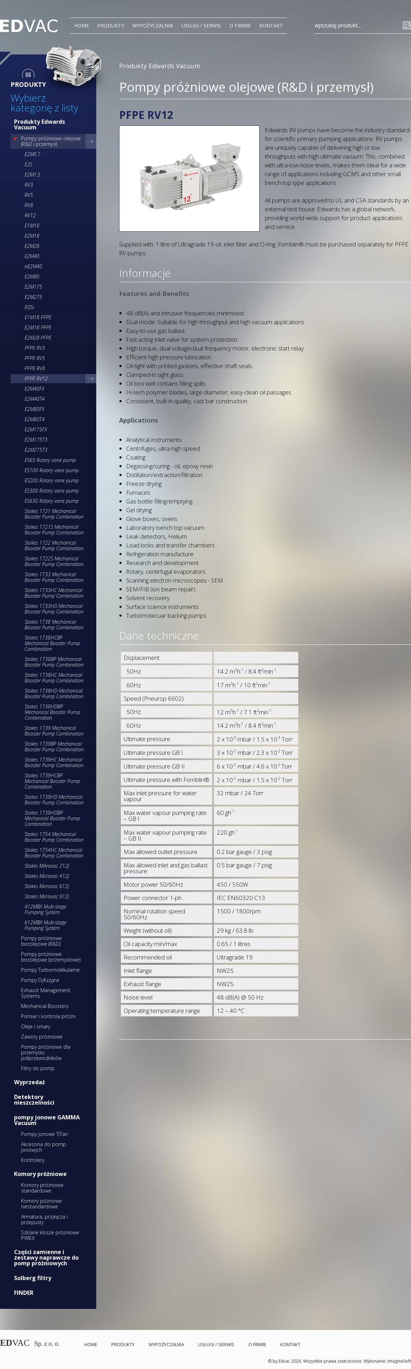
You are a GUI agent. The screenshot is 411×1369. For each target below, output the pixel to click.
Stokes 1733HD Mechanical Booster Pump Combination (54, 609)
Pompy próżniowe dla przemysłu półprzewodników (45, 1052)
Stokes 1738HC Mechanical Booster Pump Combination (54, 677)
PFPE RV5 (35, 358)
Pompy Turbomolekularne (50, 969)
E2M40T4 (35, 399)
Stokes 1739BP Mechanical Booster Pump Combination (54, 746)
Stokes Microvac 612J (47, 886)
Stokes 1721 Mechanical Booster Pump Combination (54, 514)
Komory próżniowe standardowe (42, 1188)
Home (81, 25)
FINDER (23, 1293)
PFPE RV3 (35, 348)
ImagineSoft (399, 1361)
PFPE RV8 (35, 368)
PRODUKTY (110, 25)
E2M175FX (36, 429)
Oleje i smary (35, 1026)
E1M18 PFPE (38, 317)
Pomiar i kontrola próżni (48, 1016)
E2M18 (32, 235)
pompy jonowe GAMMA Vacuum (47, 1120)
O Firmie (240, 25)
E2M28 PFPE (38, 337)
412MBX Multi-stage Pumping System (45, 909)
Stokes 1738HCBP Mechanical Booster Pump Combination (52, 643)
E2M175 (33, 286)
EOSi (29, 307)
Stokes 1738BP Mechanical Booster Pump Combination (54, 662)
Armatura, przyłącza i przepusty (44, 1219)
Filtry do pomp (37, 1068)
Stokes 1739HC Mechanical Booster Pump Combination (54, 762)
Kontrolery (32, 1160)
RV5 (29, 195)
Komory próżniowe (40, 1174)
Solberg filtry (32, 1278)
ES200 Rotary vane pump (52, 480)
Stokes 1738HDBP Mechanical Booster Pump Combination (52, 712)
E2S (28, 164)
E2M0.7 (32, 154)
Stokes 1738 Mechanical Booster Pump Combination (54, 624)
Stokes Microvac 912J (47, 896)
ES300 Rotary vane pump (52, 490)
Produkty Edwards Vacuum (39, 124)
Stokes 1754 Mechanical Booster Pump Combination (54, 837)
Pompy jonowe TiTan (44, 1134)
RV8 (29, 205)
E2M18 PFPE (38, 327)
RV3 (29, 184)
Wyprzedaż (29, 1082)
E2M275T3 (36, 449)
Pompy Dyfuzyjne (40, 980)
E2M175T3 (36, 439)
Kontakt (271, 25)
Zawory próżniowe (42, 1036)
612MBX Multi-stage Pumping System (45, 925)
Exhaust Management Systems (45, 993)
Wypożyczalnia (152, 25)
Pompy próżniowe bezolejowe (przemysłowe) (50, 957)
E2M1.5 (32, 174)
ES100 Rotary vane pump (52, 470)
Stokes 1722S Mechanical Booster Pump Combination (54, 561)
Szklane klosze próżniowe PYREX (50, 1235)
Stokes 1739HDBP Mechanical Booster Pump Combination (52, 818)
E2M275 (33, 297)
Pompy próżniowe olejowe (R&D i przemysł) (51, 141)
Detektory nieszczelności (34, 1099)
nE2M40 (33, 266)
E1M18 (32, 225)
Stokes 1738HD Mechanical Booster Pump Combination (54, 693)
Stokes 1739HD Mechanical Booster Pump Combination (54, 799)
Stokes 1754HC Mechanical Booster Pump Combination (54, 853)
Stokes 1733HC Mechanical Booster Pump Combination (54, 593)
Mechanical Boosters (44, 1006)
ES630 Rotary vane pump (52, 500)
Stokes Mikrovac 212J (47, 865)
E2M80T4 (35, 419)
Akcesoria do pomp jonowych (43, 1147)
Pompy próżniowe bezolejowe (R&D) (41, 941)
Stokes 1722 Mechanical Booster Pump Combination (54, 545)
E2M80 (32, 276)
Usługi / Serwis (201, 25)
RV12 (30, 215)
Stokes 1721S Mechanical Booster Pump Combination (54, 529)
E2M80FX (34, 409)
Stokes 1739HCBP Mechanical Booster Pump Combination (52, 781)
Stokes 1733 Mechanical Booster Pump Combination (54, 577)
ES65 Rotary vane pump (50, 460)
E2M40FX (34, 388)
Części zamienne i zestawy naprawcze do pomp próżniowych (46, 1257)
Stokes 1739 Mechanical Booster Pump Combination (54, 731)
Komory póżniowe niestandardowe (41, 1203)
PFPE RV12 (36, 378)
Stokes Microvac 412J (47, 876)
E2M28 (32, 246)
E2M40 (32, 256)
